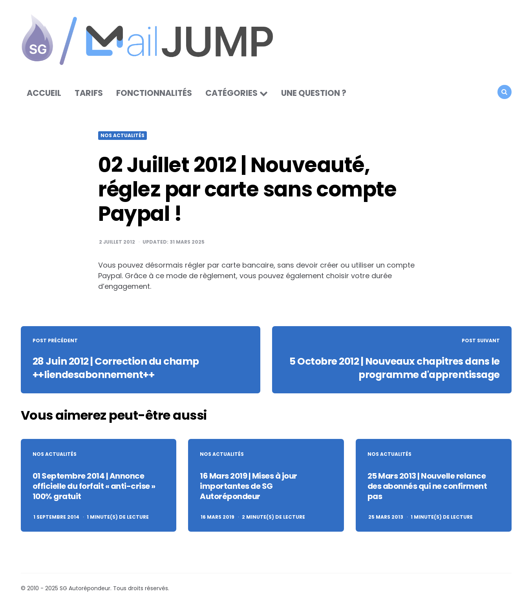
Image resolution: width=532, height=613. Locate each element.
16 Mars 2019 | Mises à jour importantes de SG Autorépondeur (248, 489)
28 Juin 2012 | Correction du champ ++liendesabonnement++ (121, 371)
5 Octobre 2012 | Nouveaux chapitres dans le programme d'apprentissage (393, 371)
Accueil (44, 96)
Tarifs (89, 96)
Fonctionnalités (154, 96)
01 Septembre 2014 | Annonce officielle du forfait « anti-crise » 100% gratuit (94, 489)
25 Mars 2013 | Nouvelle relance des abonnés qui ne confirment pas (427, 489)
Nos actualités (122, 138)
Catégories (231, 96)
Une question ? (313, 96)
